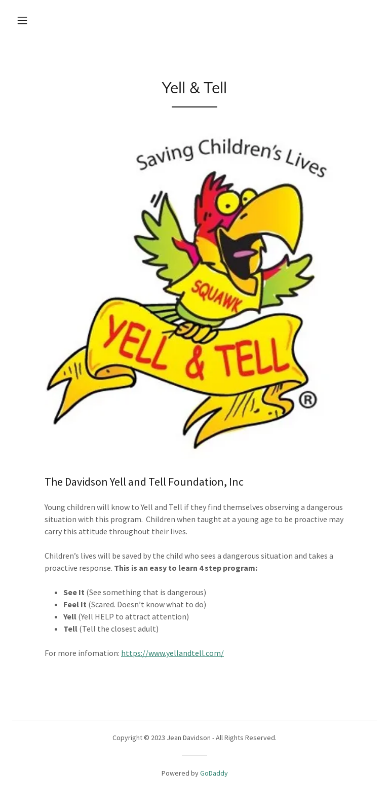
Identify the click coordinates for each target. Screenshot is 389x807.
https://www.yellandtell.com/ (172, 653)
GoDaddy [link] (214, 773)
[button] (22, 20)
